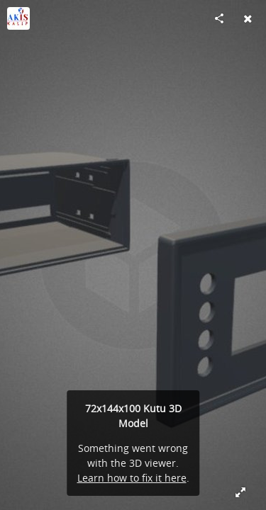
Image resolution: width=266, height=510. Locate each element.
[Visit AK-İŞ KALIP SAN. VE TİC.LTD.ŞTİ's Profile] (18, 18)
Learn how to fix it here (132, 477)
